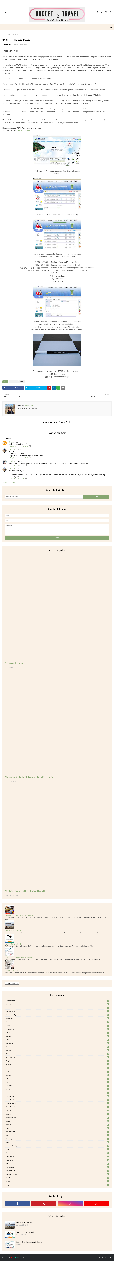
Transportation (57, 1170)
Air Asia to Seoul (15, 663)
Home (5, 12)
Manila (57, 1121)
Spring (57, 1149)
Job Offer (57, 1085)
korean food (57, 1100)
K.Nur (11, 442)
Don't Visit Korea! (11, 970)
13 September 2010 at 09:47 (19, 458)
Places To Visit (57, 1131)
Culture (57, 1032)
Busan (57, 1022)
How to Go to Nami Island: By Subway (19, 957)
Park (57, 1128)
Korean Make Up (57, 1103)
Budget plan (57, 1018)
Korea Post (57, 1093)
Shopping (57, 1139)
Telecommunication (57, 1153)
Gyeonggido (57, 1046)
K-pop (57, 1089)
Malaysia (57, 1114)
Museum (57, 1124)
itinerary (57, 1075)
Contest (57, 1025)
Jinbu (57, 1082)
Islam (57, 1071)
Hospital (57, 1061)
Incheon (57, 1068)
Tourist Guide (57, 1167)
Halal (57, 1054)
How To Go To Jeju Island (14, 944)
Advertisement (57, 1004)
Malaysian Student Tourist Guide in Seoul (30, 777)
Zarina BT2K (7, 45)
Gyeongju (57, 1050)
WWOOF (57, 1177)
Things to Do (57, 1156)
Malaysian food (57, 1117)
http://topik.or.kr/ (24, 131)
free (57, 1039)
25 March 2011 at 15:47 (17, 479)
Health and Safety (57, 1057)
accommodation (57, 1000)
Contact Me (108, 1258)
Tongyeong (57, 1160)
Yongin (57, 1185)
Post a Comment (8, 482)
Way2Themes (19, 1258)
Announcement (57, 1011)
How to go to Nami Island (14, 931)
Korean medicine (57, 1107)
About (101, 1258)
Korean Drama (57, 1096)
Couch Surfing (57, 1029)
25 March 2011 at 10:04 (17, 465)
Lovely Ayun (13, 461)
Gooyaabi (36, 1258)
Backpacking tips (57, 1015)
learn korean (13, 382)
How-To (57, 1064)
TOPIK (9, 35)
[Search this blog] (44, 497)
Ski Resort (57, 1142)
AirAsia (57, 1008)
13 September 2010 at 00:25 (19, 446)
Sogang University (57, 1146)
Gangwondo (57, 1043)
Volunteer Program (57, 1174)
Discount (57, 1036)
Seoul (57, 1135)
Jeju (57, 1078)
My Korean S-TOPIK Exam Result (25, 890)
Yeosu (57, 1181)
